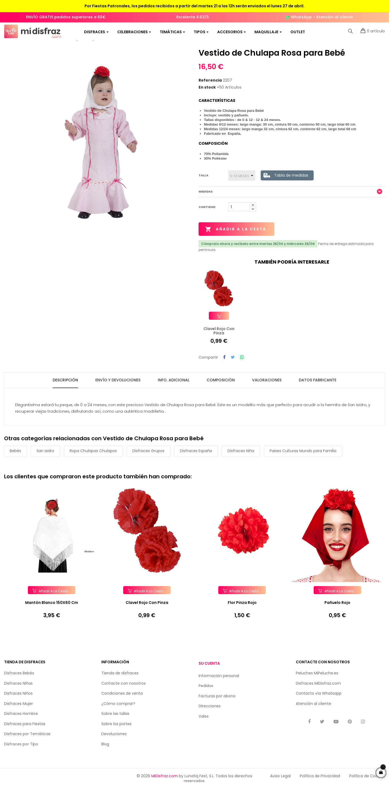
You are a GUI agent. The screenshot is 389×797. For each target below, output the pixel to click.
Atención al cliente (334, 17)
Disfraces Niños (18, 700)
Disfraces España (196, 457)
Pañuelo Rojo (337, 610)
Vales (204, 723)
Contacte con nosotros (123, 690)
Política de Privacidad (320, 783)
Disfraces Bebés (19, 680)
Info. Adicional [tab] (173, 387)
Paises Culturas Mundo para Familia (303, 457)
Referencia (210, 88)
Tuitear (233, 364)
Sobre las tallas (115, 721)
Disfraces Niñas (18, 690)
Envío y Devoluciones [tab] (117, 387)
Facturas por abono (217, 703)
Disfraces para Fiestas (24, 731)
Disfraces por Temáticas (27, 741)
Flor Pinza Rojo (242, 610)
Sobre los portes (116, 731)
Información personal (219, 683)
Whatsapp (331, 700)
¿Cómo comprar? (118, 711)
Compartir (224, 364)
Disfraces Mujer (18, 711)
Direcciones (210, 713)
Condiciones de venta (122, 700)
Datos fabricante (317, 387)
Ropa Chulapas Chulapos (93, 457)
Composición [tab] (221, 387)
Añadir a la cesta (236, 237)
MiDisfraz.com (164, 783)
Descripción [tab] (65, 387)
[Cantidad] (239, 214)
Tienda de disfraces (120, 680)
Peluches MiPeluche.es (317, 680)
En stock (207, 94)
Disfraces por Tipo (21, 751)
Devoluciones (114, 741)
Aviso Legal (280, 783)
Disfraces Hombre (21, 721)
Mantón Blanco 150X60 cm (51, 610)
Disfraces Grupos (148, 457)
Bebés (15, 457)
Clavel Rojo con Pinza (147, 610)
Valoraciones (266, 387)
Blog (105, 751)
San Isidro (45, 457)
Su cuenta (209, 670)
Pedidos (206, 693)
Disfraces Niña (240, 457)
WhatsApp (301, 17)
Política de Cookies (367, 783)
